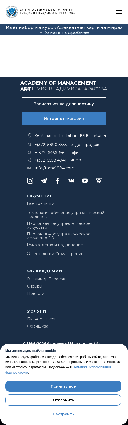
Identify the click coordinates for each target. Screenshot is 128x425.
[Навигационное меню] (119, 12)
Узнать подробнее (67, 32)
